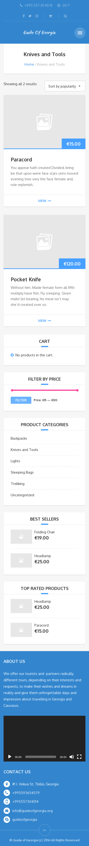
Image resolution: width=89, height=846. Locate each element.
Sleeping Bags (22, 472)
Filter (21, 400)
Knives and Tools (24, 449)
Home (29, 64)
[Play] (9, 756)
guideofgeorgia (24, 819)
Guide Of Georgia (39, 32)
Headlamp (42, 556)
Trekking (17, 483)
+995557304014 (25, 801)
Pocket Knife (26, 279)
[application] (44, 739)
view (44, 201)
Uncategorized (22, 495)
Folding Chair (44, 532)
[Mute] (71, 756)
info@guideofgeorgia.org (32, 810)
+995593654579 (26, 793)
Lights (15, 461)
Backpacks (19, 438)
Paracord (21, 159)
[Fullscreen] (79, 756)
